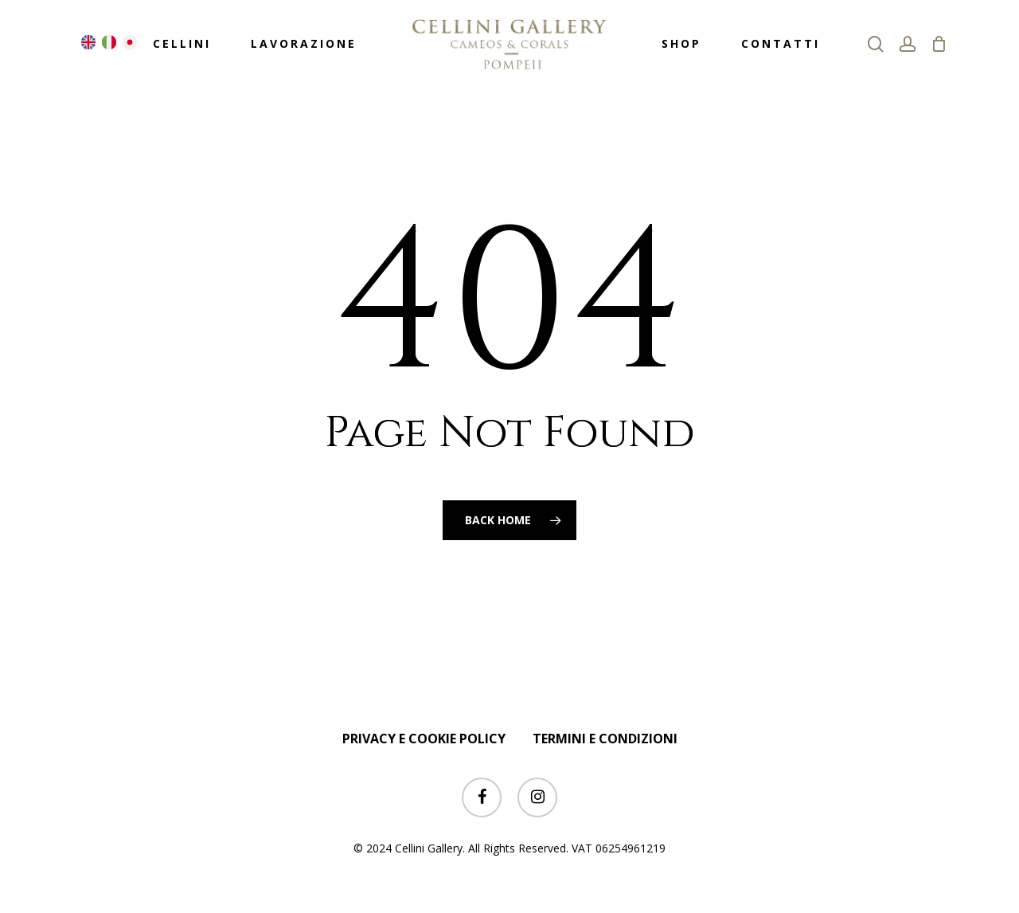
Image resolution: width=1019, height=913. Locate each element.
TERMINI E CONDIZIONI (605, 738)
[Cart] (938, 44)
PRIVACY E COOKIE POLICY (424, 738)
